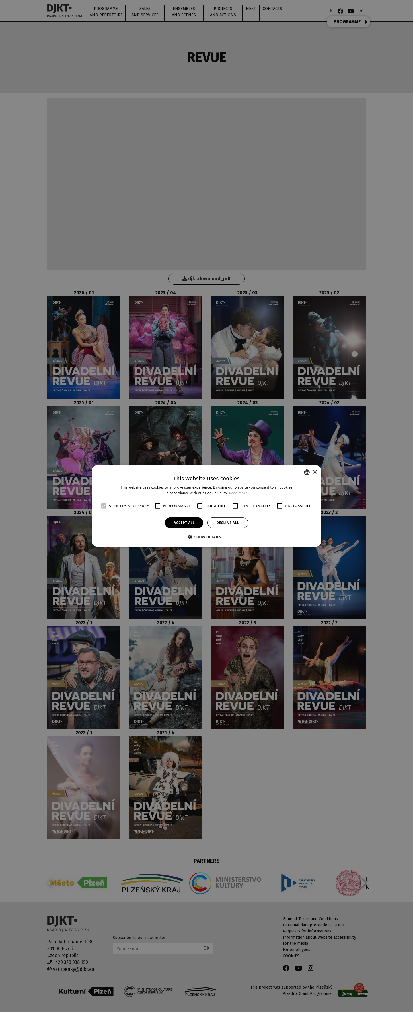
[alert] (206, 506)
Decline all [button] (227, 522)
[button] (206, 537)
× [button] (315, 472)
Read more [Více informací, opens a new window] (238, 493)
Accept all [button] (184, 522)
